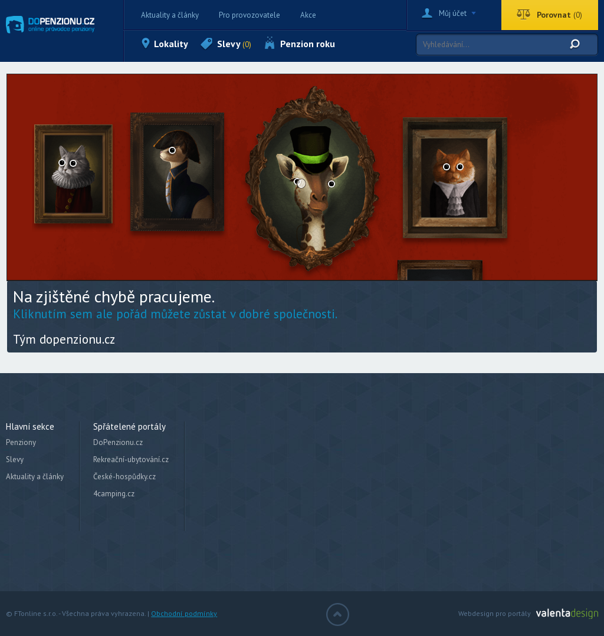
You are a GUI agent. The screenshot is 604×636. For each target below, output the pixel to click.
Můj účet (453, 13)
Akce (308, 15)
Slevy (234, 44)
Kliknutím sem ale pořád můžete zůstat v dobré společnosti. (175, 314)
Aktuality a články (170, 15)
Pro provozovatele (249, 15)
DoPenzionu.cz (118, 442)
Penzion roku (307, 44)
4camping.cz (113, 494)
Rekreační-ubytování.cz (131, 459)
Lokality (171, 44)
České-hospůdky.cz (124, 477)
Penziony (21, 442)
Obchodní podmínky (184, 613)
